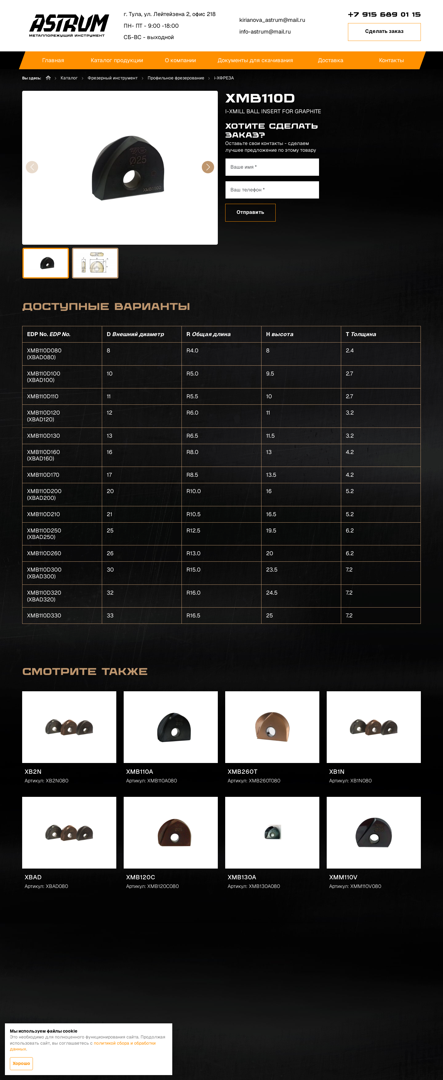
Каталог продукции (117, 60)
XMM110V (343, 877)
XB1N (337, 771)
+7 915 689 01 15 (384, 14)
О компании (180, 60)
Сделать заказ (384, 31)
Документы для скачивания (255, 60)
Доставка (330, 60)
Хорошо (21, 1063)
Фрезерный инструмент (113, 78)
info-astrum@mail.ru (265, 31)
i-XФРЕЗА (224, 78)
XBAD (33, 877)
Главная (53, 60)
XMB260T (242, 771)
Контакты (391, 60)
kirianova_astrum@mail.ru (272, 19)
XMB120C (140, 877)
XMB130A (242, 877)
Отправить (250, 212)
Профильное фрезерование (176, 78)
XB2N (33, 771)
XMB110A (139, 771)
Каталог (69, 78)
